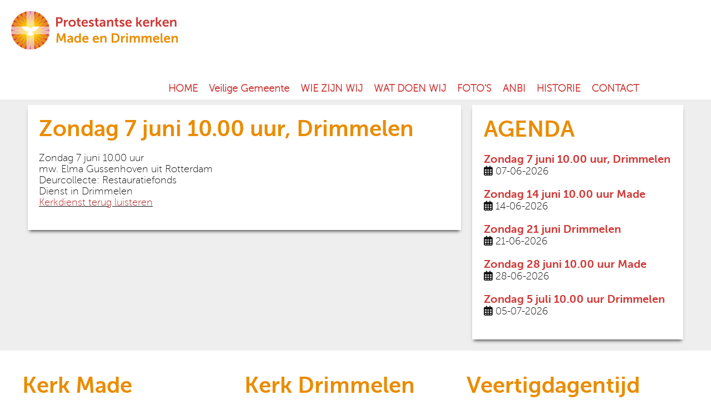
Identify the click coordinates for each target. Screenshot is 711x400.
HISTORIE (558, 88)
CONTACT (615, 88)
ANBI (514, 88)
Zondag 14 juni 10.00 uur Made (564, 194)
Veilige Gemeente (249, 88)
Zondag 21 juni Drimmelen (552, 229)
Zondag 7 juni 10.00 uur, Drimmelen (577, 159)
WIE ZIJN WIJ (332, 88)
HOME (183, 88)
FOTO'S (474, 88)
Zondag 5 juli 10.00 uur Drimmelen (574, 299)
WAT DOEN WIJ (410, 88)
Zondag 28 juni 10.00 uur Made (565, 264)
